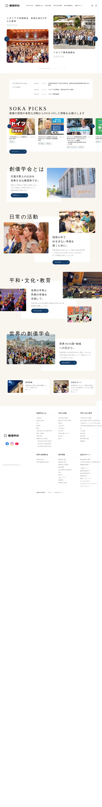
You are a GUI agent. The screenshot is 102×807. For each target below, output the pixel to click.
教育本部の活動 (84, 438)
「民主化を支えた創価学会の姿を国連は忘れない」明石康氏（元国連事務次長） (48, 138)
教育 (99, 141)
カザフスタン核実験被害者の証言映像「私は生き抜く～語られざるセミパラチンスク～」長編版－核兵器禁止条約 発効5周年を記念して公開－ (76, 140)
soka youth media (84, 481)
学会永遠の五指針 (63, 418)
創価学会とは (39, 5)
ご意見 (49, 492)
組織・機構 (61, 467)
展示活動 (82, 436)
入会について (62, 477)
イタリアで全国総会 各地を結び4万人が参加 (27, 19)
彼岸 (59, 438)
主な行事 (60, 430)
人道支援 (82, 430)
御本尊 (38, 425)
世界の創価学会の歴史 (42, 462)
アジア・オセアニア (73, 147)
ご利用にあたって (58, 492)
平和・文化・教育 (57, 5)
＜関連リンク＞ (84, 468)
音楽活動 (82, 433)
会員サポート (86, 454)
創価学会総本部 (84, 470)
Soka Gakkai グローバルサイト (88, 483)
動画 (49, 143)
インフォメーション (12, 24)
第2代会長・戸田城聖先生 (44, 443)
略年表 (60, 475)
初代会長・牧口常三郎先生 (45, 441)
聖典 (37, 428)
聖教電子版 (83, 476)
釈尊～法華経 (40, 433)
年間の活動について (63, 433)
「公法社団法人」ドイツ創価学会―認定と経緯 (18, 137)
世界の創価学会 (68, 5)
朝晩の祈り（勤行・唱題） (64, 420)
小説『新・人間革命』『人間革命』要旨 (90, 462)
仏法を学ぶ (61, 425)
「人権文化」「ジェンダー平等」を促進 (90, 423)
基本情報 (61, 454)
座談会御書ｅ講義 (85, 459)
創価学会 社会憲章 (63, 464)
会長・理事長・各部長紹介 (65, 469)
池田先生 (42, 143)
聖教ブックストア (85, 478)
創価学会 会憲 (62, 459)
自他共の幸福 (40, 420)
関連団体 (60, 480)
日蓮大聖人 (39, 436)
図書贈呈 (82, 441)
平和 (82, 147)
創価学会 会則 (62, 462)
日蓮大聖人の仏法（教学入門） (44, 430)
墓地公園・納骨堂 (84, 473)
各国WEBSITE (40, 459)
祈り (37, 423)
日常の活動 (48, 5)
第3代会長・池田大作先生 (44, 446)
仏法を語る (61, 428)
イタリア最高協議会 (64, 52)
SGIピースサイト (85, 486)
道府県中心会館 (62, 482)
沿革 (59, 472)
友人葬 (60, 436)
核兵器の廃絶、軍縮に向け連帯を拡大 (90, 420)
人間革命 (38, 418)
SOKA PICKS (29, 5)
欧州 (12, 141)
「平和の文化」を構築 (85, 418)
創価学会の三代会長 (42, 438)
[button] (6, 39)
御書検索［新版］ (84, 464)
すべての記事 (16, 87)
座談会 (60, 423)
